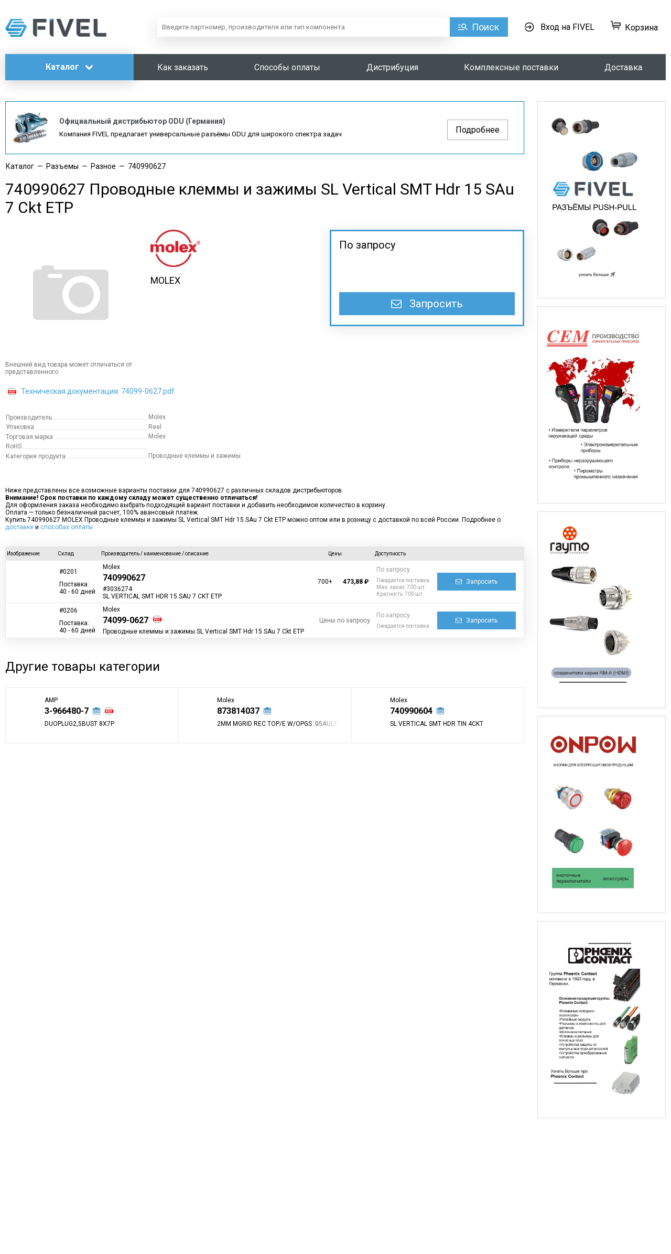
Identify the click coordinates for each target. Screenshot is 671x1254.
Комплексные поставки (511, 67)
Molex (111, 567)
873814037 (238, 711)
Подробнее (478, 130)
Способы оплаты (287, 67)
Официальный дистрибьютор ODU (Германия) (142, 121)
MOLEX (165, 280)
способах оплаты (66, 527)
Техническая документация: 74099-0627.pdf (98, 391)
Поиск (485, 27)
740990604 (411, 711)
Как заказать (182, 67)
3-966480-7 (67, 711)
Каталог (69, 67)
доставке (19, 527)
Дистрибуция (392, 67)
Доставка (623, 67)
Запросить (427, 303)
